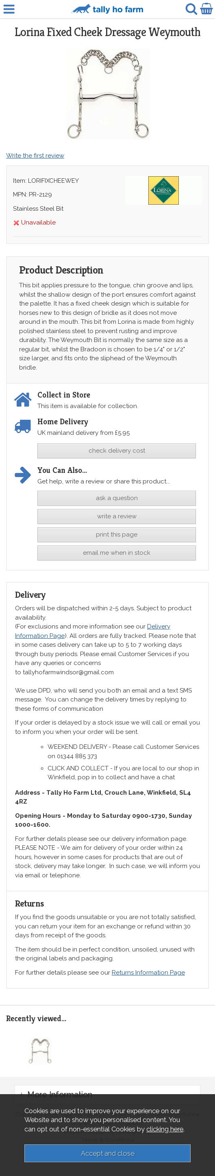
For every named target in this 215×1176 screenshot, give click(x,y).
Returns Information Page (148, 972)
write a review (117, 516)
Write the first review (35, 155)
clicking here (164, 1129)
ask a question (117, 498)
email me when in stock (116, 552)
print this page (116, 534)
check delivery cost (117, 450)
